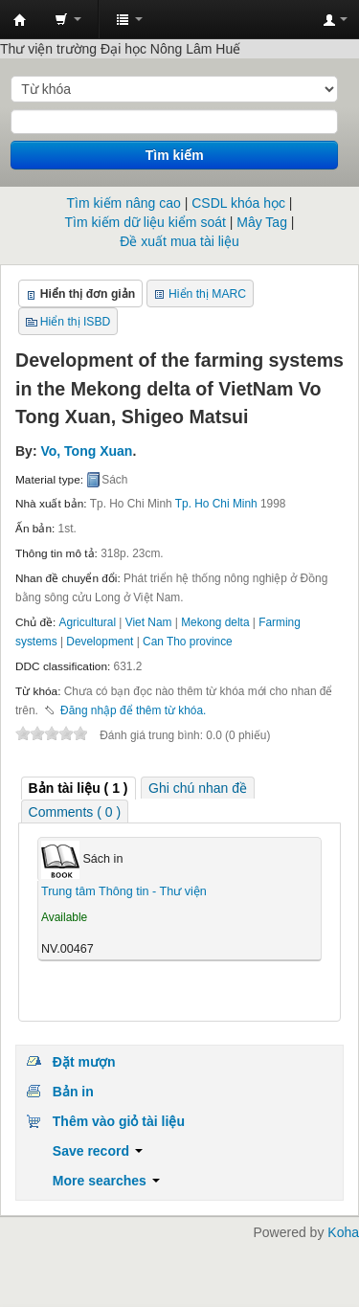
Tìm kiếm (175, 155)
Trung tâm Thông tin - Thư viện (20, 20)
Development (99, 641)
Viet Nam (148, 622)
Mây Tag (261, 222)
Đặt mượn (84, 1062)
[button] (68, 19)
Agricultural (87, 622)
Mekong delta (215, 622)
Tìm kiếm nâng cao (124, 203)
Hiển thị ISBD (75, 321)
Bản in (73, 1091)
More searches (106, 1180)
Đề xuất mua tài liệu (179, 241)
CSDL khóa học (238, 203)
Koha (343, 1232)
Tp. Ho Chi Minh (216, 503)
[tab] (78, 788)
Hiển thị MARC (207, 294)
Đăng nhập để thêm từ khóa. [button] (133, 710)
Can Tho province (188, 641)
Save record (98, 1151)
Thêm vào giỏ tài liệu (119, 1121)
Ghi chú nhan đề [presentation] (197, 788)
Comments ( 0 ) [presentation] (75, 812)
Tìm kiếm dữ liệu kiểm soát (145, 222)
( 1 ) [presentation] (78, 788)
